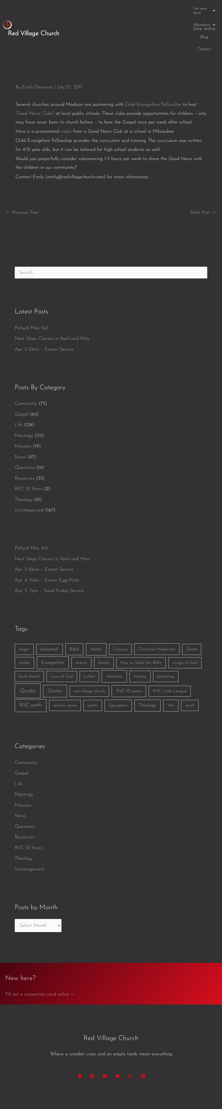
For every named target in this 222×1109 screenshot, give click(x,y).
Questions (25, 432)
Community (26, 368)
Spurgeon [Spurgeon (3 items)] (118, 670)
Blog (160, 9)
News (20, 422)
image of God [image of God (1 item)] (184, 628)
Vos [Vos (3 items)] (171, 670)
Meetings (24, 401)
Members (137, 9)
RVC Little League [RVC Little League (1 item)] (170, 656)
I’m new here (104, 9)
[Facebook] (92, 1042)
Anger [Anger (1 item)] (24, 615)
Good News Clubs (35, 78)
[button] (104, 9)
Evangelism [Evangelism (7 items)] (52, 628)
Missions (23, 411)
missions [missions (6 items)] (114, 641)
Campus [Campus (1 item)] (120, 615)
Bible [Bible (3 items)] (74, 614)
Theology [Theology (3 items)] (147, 670)
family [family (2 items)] (104, 628)
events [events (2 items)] (81, 628)
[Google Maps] (79, 1042)
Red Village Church (33, 16)
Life (19, 390)
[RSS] (142, 1042)
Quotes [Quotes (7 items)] (55, 656)
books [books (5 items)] (96, 614)
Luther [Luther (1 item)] (89, 642)
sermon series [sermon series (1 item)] (65, 671)
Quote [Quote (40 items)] (27, 656)
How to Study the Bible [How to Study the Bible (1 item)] (141, 628)
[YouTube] (104, 1042)
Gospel (21, 379)
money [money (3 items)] (140, 641)
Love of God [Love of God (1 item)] (61, 642)
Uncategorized (29, 475)
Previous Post (22, 177)
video (66, 96)
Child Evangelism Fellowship (153, 69)
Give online (204, 8)
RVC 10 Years (29, 454)
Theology (24, 465)
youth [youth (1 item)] (190, 671)
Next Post (203, 177)
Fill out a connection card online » (39, 959)
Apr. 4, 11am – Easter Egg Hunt (47, 545)
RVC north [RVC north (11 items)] (30, 670)
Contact (178, 9)
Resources (24, 443)
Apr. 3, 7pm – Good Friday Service (49, 556)
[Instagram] (130, 1042)
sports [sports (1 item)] (92, 671)
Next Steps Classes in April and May (52, 303)
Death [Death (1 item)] (191, 615)
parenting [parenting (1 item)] (165, 642)
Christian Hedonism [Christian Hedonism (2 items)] (156, 614)
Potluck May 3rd (31, 293)
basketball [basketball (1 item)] (49, 615)
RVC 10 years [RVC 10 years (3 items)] (129, 656)
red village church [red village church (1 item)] (89, 656)
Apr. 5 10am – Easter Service (44, 314)
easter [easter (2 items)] (24, 628)
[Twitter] (117, 1042)
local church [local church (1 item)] (29, 642)
